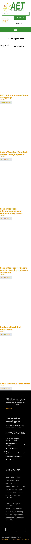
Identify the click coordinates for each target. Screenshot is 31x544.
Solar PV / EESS (11, 483)
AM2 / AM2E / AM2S (13, 477)
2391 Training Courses (14, 515)
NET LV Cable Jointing (14, 512)
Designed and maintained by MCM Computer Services (15, 539)
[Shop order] (22, 46)
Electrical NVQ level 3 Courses (14, 504)
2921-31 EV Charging (14, 489)
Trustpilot (9, 408)
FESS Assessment (12, 480)
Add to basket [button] (5, 103)
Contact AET (20, 18)
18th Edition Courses (14, 508)
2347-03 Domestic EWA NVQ (13, 496)
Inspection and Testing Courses (15, 518)
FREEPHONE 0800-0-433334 (5, 20)
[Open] (15, 30)
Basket (19, 23)
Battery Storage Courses (15, 486)
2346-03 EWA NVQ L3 (14, 492)
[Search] (29, 14)
